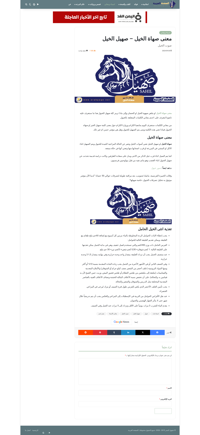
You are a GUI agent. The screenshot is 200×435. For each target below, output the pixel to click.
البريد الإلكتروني (165, 399)
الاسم (169, 388)
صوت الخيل (125, 314)
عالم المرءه (80, 4)
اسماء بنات (156, 314)
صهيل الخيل (136, 314)
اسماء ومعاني (109, 4)
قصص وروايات (95, 4)
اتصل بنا (28, 430)
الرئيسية (35, 430)
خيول (146, 314)
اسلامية (146, 4)
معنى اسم (101, 314)
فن (69, 4)
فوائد (136, 4)
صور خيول (156, 168)
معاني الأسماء (113, 314)
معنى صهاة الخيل (164, 113)
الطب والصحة (125, 4)
